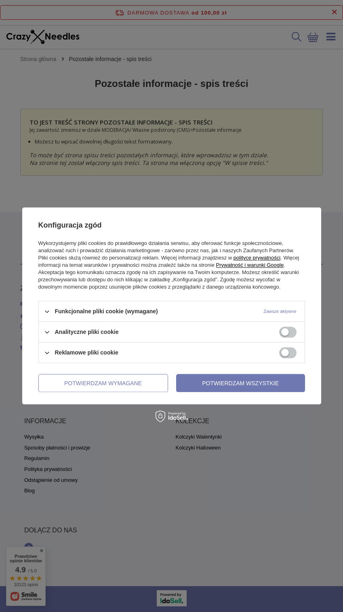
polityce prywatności (257, 258)
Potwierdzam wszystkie (240, 383)
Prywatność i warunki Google (250, 265)
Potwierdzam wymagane (103, 383)
